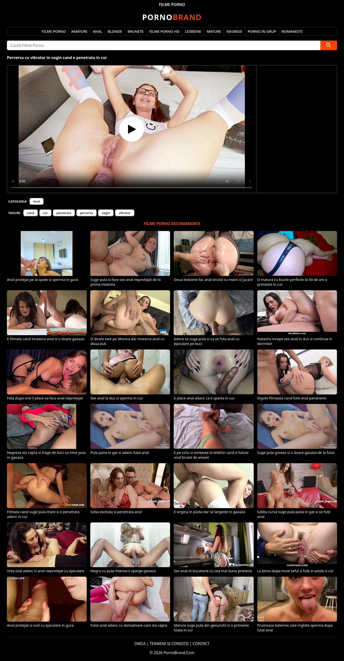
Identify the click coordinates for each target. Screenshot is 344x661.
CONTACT (201, 643)
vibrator (125, 213)
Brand (172, 17)
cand (30, 213)
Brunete (136, 31)
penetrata (64, 213)
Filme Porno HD (164, 31)
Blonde (115, 31)
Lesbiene (193, 31)
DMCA (140, 643)
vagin (106, 213)
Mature (214, 31)
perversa (86, 213)
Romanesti (292, 31)
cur (45, 213)
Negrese (234, 31)
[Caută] (328, 45)
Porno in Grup (262, 31)
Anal (97, 31)
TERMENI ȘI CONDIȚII (169, 643)
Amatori (79, 31)
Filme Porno (54, 31)
